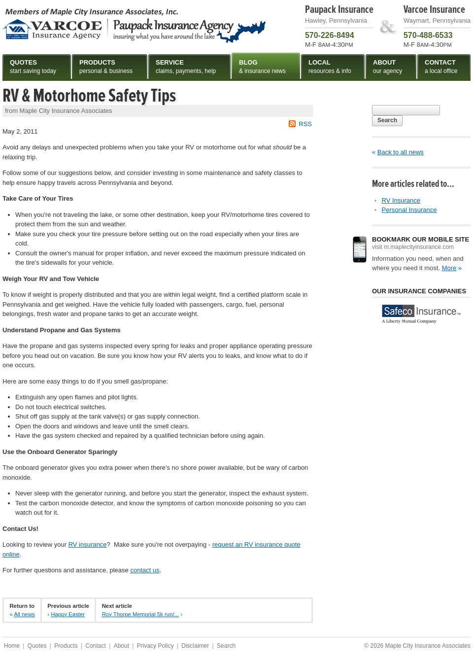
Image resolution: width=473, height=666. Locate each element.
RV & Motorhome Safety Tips (89, 95)
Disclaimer (195, 645)
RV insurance (87, 544)
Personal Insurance (409, 209)
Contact (95, 645)
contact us (144, 570)
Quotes (37, 645)
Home (12, 645)
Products (65, 645)
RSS (305, 124)
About (121, 645)
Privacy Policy (155, 645)
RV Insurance (401, 200)
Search (387, 120)
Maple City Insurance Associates (134, 25)
